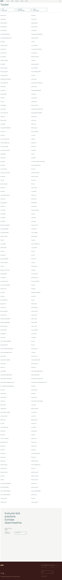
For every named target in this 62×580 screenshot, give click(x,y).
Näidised (17, 1)
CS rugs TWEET (3, 56)
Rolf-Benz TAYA (3, 15)
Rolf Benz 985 (3, 453)
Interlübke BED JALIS (4, 75)
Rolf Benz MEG (3, 19)
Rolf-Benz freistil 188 (34, 131)
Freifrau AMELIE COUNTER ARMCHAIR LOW (38, 382)
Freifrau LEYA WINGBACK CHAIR (6, 352)
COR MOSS (33, 60)
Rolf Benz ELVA (33, 438)
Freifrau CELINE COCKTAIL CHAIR (37, 109)
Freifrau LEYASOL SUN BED (5, 359)
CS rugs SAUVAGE (4, 30)
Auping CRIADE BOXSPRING (36, 90)
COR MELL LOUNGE (4, 60)
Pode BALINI (3, 187)
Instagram (3, 573)
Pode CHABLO (33, 191)
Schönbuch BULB (3, 502)
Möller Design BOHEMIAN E (5, 318)
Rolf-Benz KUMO (3, 247)
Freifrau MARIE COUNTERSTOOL (36, 34)
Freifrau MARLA (3, 277)
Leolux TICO (33, 135)
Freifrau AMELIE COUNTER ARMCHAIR (7, 386)
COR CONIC (3, 135)
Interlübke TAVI (3, 90)
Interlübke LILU (33, 142)
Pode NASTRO (3, 213)
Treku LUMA (3, 389)
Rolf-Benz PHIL (3, 255)
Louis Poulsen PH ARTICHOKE (36, 49)
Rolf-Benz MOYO (34, 236)
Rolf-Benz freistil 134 (4, 472)
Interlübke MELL (34, 101)
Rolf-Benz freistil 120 (4, 236)
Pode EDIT (33, 285)
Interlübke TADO (3, 408)
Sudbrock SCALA (34, 315)
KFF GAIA (32, 154)
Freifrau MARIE (33, 30)
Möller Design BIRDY (4, 311)
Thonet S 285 (33, 180)
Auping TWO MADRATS (4, 258)
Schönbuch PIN (3, 307)
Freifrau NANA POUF (4, 300)
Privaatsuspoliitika (44, 576)
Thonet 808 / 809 (34, 348)
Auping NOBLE (3, 154)
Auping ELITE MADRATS (5, 487)
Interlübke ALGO (34, 116)
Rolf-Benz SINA (3, 86)
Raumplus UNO (3, 303)
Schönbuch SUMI (3, 315)
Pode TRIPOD (3, 221)
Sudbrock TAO (3, 337)
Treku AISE (33, 213)
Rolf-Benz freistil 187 (34, 487)
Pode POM (33, 498)
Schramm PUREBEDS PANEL (36, 71)
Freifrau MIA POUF (34, 307)
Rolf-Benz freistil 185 (34, 105)
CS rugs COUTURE (34, 67)
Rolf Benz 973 (3, 206)
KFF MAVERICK (3, 333)
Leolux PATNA (33, 427)
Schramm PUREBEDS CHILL (5, 142)
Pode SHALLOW (34, 431)
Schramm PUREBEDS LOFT (35, 464)
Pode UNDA (3, 296)
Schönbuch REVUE (34, 311)
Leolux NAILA (3, 131)
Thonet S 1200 (33, 258)
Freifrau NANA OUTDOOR (5, 195)
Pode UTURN (3, 165)
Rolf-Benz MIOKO (4, 26)
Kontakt (26, 1)
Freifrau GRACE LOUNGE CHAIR (36, 82)
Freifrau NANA (3, 363)
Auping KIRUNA (33, 202)
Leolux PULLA (33, 404)
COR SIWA (33, 139)
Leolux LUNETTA (34, 247)
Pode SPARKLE (3, 217)
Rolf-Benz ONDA (34, 266)
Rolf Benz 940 (33, 94)
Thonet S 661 (3, 191)
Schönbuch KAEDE (34, 502)
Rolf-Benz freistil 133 (34, 461)
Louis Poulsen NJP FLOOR (5, 150)
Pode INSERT (33, 337)
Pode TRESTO (33, 217)
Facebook (1, 573)
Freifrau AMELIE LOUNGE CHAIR (6, 378)
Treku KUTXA (33, 386)
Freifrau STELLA (34, 19)
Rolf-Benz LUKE (3, 404)
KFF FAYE (2, 101)
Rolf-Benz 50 (33, 15)
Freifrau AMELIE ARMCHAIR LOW (37, 371)
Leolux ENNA (33, 221)
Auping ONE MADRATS (4, 228)
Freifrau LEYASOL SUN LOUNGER (37, 401)
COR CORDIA (3, 210)
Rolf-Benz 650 (3, 431)
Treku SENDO (33, 150)
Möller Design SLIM (34, 277)
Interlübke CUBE (34, 397)
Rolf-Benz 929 (33, 423)
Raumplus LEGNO (34, 26)
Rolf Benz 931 (3, 434)
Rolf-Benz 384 (3, 446)
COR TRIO (33, 41)
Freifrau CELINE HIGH (4, 112)
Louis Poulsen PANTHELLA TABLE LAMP (38, 161)
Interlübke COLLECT (34, 225)
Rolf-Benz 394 (3, 419)
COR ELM (2, 180)
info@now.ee (7, 532)
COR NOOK (33, 352)
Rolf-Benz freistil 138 (34, 472)
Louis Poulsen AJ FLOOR (5, 139)
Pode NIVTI (2, 423)
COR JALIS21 (3, 41)
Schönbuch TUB (34, 483)
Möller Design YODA (4, 442)
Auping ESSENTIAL (34, 23)
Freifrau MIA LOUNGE (35, 210)
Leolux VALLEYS (34, 412)
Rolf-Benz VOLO (34, 303)
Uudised (21, 1)
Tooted (8, 1)
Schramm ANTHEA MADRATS (5, 494)
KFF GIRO (2, 479)
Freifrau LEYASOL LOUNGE (5, 412)
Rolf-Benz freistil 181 (4, 464)
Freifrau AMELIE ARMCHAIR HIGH (6, 374)
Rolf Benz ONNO (3, 120)
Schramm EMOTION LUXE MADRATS (7, 348)
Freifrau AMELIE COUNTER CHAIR (37, 378)
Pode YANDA (33, 157)
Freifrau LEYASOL (34, 389)
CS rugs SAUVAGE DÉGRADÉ (5, 127)
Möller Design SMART (35, 64)
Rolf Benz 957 (33, 124)
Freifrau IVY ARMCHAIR (4, 438)
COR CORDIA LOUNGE (5, 232)
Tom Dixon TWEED (34, 273)
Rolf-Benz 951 (33, 449)
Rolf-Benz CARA (3, 288)
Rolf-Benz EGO (3, 157)
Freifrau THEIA (33, 120)
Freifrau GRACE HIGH (4, 82)
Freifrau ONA (3, 401)
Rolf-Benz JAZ (33, 195)
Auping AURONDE (4, 202)
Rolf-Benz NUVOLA (4, 23)
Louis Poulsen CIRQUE (4, 146)
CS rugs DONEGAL (34, 45)
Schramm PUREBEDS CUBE (35, 165)
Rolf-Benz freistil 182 (34, 176)
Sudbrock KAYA (34, 326)
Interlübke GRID (3, 49)
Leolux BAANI (3, 124)
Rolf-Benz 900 (33, 446)
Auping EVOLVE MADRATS (35, 292)
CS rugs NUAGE (34, 97)
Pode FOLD (3, 251)
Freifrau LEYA (3, 367)
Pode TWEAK (3, 64)
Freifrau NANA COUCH (4, 427)
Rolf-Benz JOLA (34, 494)
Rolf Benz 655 (33, 367)
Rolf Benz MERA (3, 393)
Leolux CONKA (33, 333)
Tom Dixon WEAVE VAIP (35, 281)
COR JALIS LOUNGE (4, 262)
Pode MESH (33, 288)
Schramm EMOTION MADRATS (6, 341)
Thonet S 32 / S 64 (34, 356)
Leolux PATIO (33, 416)
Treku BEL (33, 300)
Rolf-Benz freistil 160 (4, 67)
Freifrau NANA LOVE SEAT (35, 359)
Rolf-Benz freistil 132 (34, 363)
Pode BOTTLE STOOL (4, 281)
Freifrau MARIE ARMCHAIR (5, 34)
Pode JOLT (33, 251)
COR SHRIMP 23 (3, 105)
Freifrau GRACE (34, 79)
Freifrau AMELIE (3, 371)
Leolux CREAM (3, 243)
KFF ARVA (2, 240)
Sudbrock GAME (34, 322)
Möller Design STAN (4, 326)
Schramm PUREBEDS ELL (35, 243)
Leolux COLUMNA (34, 232)
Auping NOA (3, 116)
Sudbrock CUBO (34, 318)
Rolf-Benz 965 (3, 457)
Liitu (42, 571)
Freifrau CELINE (3, 109)
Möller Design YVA (34, 419)
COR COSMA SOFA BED (35, 453)
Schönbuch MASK (4, 498)
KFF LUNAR (2, 292)
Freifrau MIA (33, 270)
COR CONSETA (33, 206)
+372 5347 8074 (7, 533)
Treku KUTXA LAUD (4, 468)
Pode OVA (33, 255)
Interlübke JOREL (3, 397)
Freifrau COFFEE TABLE (35, 172)
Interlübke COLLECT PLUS (5, 270)
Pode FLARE (33, 296)
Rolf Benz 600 (33, 146)
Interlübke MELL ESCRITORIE (6, 79)
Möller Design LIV (34, 127)
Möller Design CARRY (35, 56)
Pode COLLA (33, 468)
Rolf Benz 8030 (3, 356)
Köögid (12, 1)
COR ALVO (33, 262)
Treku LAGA (33, 75)
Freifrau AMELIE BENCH (35, 374)
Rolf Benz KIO (33, 457)
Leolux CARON (33, 228)
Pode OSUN (3, 449)
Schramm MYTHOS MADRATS (5, 483)
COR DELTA (3, 97)
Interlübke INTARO (4, 273)
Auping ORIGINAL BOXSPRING (36, 112)
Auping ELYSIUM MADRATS (5, 322)
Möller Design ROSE (34, 408)
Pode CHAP (33, 240)
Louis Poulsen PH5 (4, 169)
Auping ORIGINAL (4, 94)
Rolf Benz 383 (3, 176)
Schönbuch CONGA (4, 416)
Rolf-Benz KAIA (33, 442)
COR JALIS (2, 266)
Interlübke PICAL (34, 86)
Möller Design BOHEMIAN (5, 225)
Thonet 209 (33, 169)
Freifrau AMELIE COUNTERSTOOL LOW (7, 382)
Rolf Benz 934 (3, 461)
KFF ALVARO (33, 393)
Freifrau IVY (33, 434)
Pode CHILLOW (34, 187)
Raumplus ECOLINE (4, 45)
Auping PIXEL (3, 161)
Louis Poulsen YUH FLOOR (5, 172)
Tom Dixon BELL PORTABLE (5, 285)
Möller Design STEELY (4, 71)
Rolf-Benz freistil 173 (34, 479)
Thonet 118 (33, 341)
